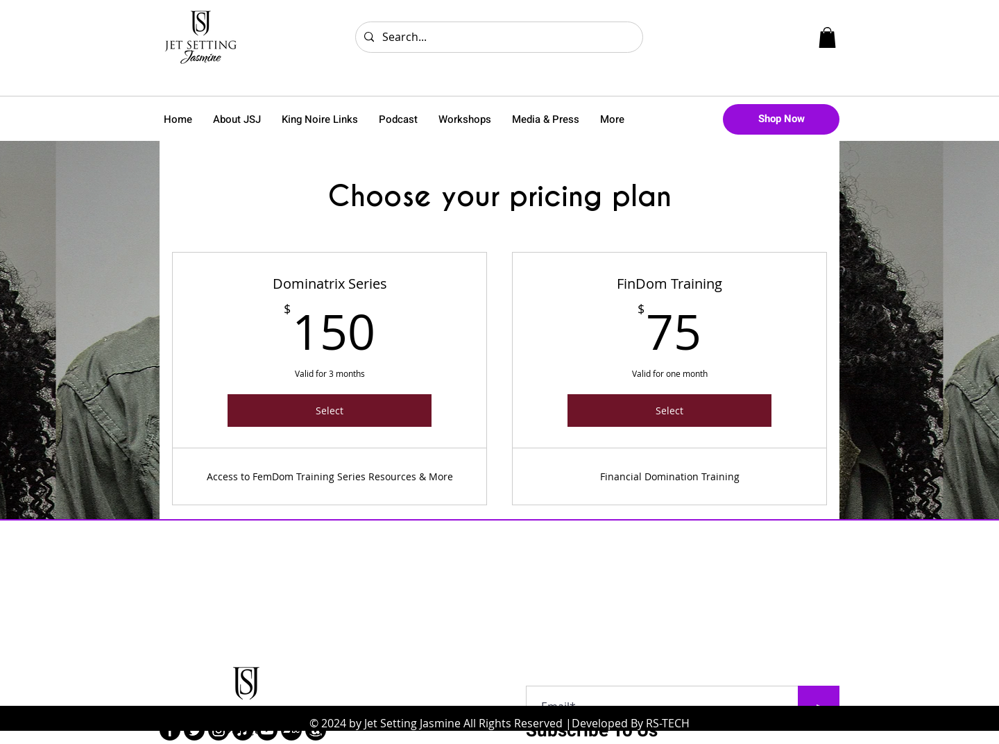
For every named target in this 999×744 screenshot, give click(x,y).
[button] (827, 37)
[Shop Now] (781, 119)
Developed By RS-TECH (631, 723)
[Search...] (497, 37)
